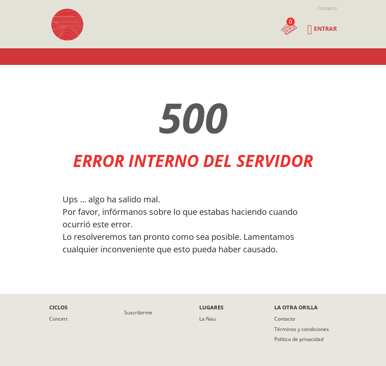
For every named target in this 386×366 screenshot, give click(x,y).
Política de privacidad (298, 339)
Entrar (325, 28)
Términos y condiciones (301, 329)
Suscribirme (138, 312)
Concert (58, 318)
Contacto (327, 8)
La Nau (207, 318)
